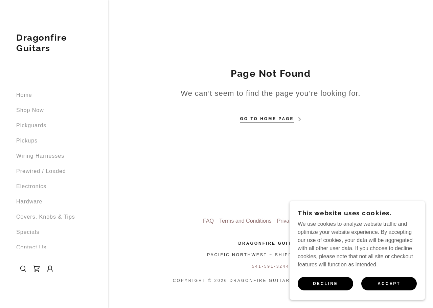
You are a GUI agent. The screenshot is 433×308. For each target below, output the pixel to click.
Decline (325, 283)
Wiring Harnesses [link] (40, 156)
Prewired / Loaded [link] (41, 171)
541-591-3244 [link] (271, 266)
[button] (50, 269)
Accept (389, 283)
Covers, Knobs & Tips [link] (45, 217)
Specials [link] (27, 232)
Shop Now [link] (30, 110)
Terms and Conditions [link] (245, 221)
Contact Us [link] (31, 247)
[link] (54, 49)
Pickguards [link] (31, 125)
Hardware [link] (29, 201)
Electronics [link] (31, 186)
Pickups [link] (27, 141)
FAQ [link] (208, 221)
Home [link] (24, 95)
